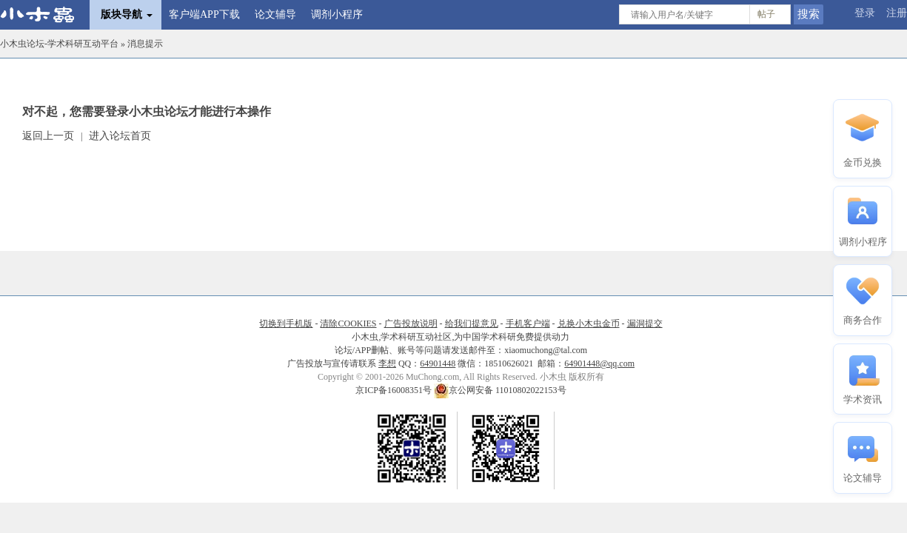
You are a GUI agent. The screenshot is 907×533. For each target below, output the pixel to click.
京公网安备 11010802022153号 (500, 390)
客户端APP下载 (204, 14)
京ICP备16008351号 (394, 390)
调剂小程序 (337, 14)
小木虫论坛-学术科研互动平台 (59, 43)
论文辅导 (275, 14)
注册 (896, 13)
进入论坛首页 (120, 135)
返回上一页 (48, 135)
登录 (864, 13)
